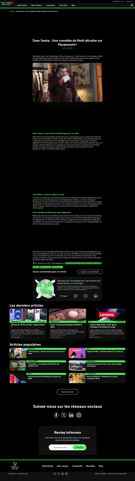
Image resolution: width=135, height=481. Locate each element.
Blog (73, 5)
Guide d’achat (22, 5)
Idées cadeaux (36, 5)
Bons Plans (63, 5)
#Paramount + (57, 269)
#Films (35, 269)
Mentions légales (101, 479)
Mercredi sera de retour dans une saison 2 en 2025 (66, 264)
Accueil (12, 11)
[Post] (28, 326)
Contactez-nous (118, 1)
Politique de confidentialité (117, 479)
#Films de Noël (45, 269)
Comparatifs (50, 5)
